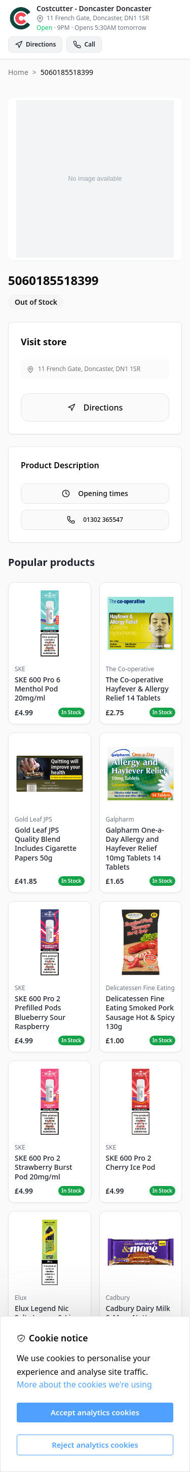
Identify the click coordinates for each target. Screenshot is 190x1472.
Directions (95, 407)
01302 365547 (95, 519)
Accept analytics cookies (95, 1412)
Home (18, 72)
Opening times (95, 493)
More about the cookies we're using (84, 1384)
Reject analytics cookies (95, 1445)
